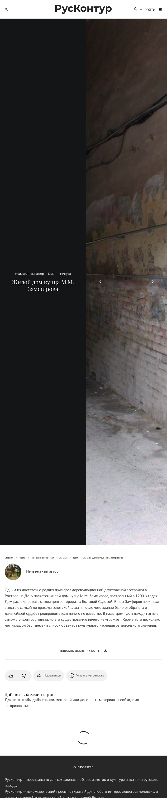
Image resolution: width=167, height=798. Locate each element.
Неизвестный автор (29, 273)
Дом (51, 273)
